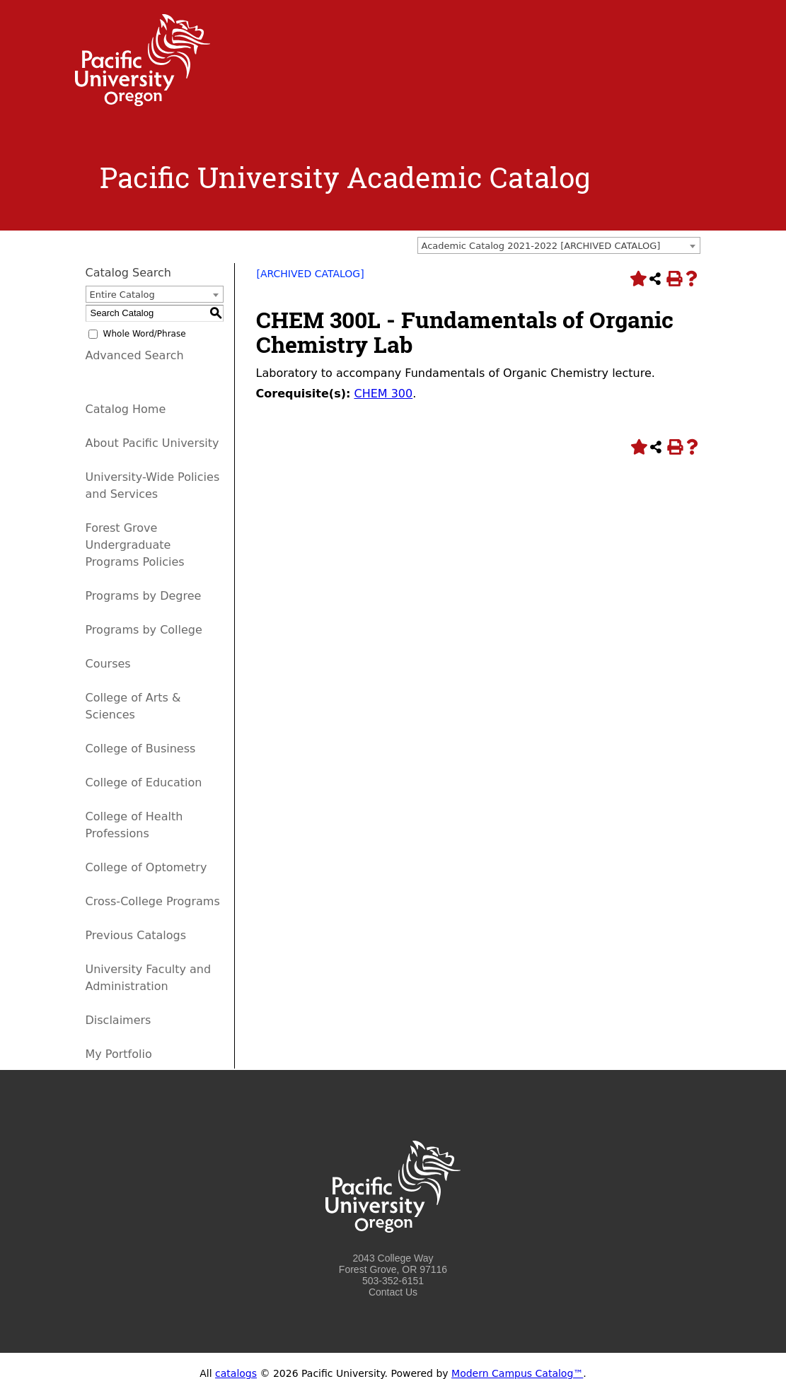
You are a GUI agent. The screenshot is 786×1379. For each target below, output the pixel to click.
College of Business (141, 748)
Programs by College (144, 629)
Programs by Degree (144, 596)
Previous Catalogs (136, 935)
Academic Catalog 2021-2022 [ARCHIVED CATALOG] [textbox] (541, 245)
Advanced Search (135, 355)
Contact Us (393, 1292)
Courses (108, 663)
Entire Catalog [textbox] (122, 294)
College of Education (144, 782)
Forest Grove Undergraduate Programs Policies (135, 545)
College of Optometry (146, 867)
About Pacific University (152, 443)
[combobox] (558, 245)
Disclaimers (118, 1020)
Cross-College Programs (153, 901)
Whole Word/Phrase (144, 334)
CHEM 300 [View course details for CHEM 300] (383, 393)
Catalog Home (126, 409)
